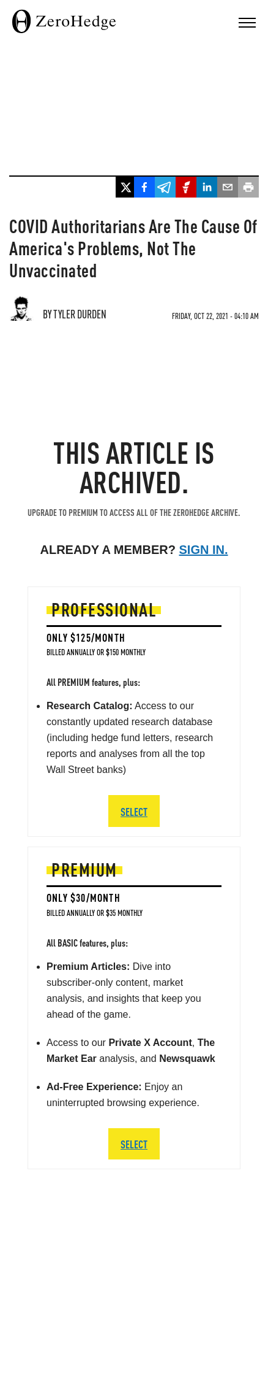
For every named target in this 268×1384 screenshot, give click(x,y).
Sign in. (203, 549)
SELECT (134, 1144)
